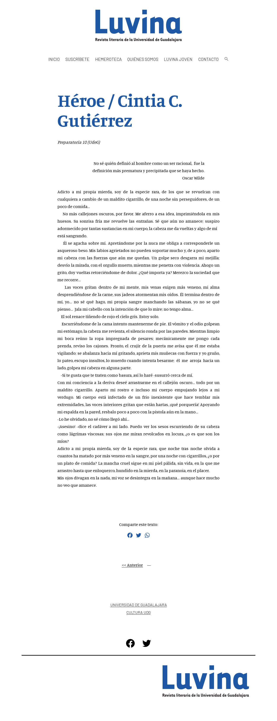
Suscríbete (77, 59)
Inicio (54, 59)
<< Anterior (132, 565)
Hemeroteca (108, 59)
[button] (226, 59)
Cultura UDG (139, 612)
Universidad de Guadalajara (138, 604)
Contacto (208, 59)
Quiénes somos (142, 59)
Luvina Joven (178, 59)
